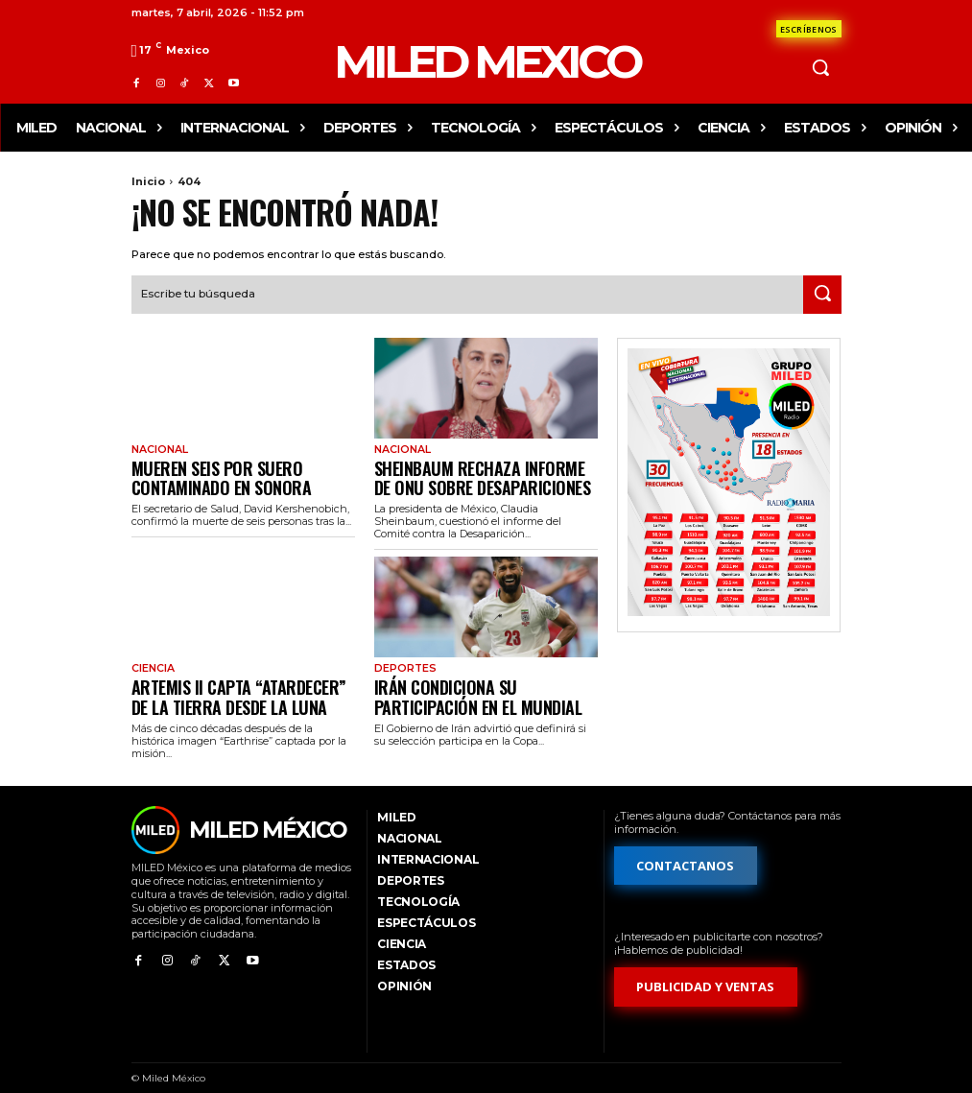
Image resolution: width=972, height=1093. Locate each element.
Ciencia (151, 660)
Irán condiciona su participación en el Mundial (486, 683)
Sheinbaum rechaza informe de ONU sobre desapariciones (483, 471)
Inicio (148, 181)
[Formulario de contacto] (809, 28)
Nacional (157, 448)
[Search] (822, 292)
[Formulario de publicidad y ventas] (706, 970)
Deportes (403, 660)
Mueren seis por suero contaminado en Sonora (205, 471)
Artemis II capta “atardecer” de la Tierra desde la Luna (238, 683)
